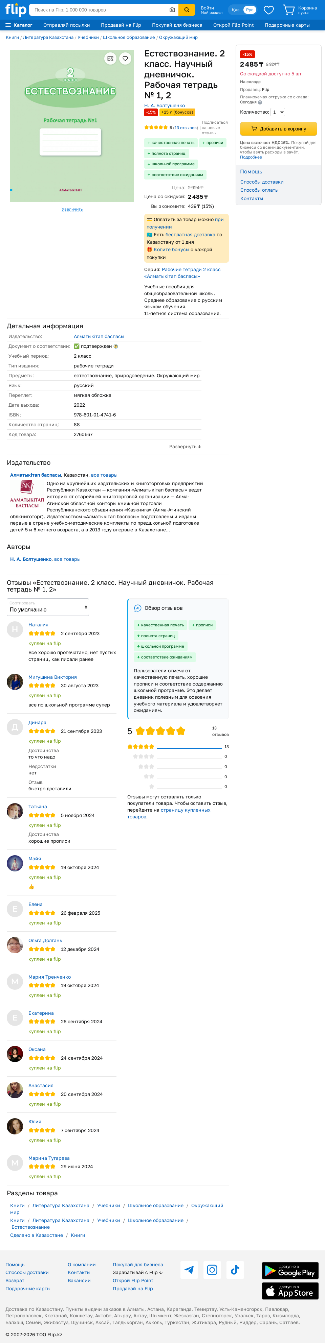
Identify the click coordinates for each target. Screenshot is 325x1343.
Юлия (34, 1121)
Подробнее (251, 157)
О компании (82, 1264)
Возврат (14, 1280)
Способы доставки (262, 182)
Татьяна (37, 806)
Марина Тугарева (49, 1158)
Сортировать (22, 602)
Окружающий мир (178, 37)
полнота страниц (169, 153)
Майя (34, 858)
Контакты (251, 198)
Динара (37, 722)
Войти (207, 7)
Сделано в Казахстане (36, 1235)
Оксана (37, 1049)
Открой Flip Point (233, 25)
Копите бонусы (171, 249)
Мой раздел (211, 12)
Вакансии (79, 1280)
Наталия (38, 624)
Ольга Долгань (45, 940)
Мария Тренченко (49, 977)
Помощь (14, 1264)
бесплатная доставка (190, 234)
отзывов (186, 127)
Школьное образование (129, 37)
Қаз (235, 9)
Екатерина (41, 1013)
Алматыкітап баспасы (99, 336)
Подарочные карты (287, 25)
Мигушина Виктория (52, 677)
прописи (215, 142)
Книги (12, 37)
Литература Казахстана (48, 37)
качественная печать (173, 142)
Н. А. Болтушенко (164, 105)
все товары (104, 475)
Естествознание (31, 1227)
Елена (35, 904)
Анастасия (40, 1085)
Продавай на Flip (121, 25)
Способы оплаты (259, 190)
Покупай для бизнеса (177, 25)
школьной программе (173, 163)
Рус (250, 9)
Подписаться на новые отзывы (215, 127)
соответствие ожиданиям (177, 174)
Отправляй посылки (66, 25)
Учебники (88, 37)
